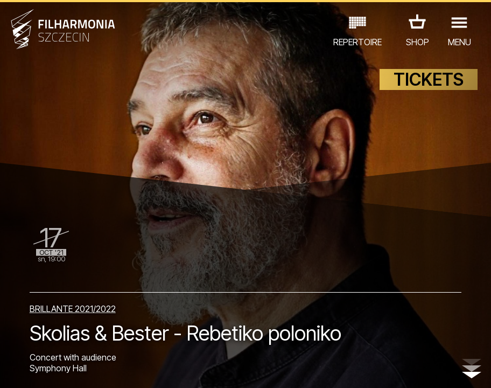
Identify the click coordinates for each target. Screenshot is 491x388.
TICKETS (429, 79)
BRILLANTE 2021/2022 (73, 308)
